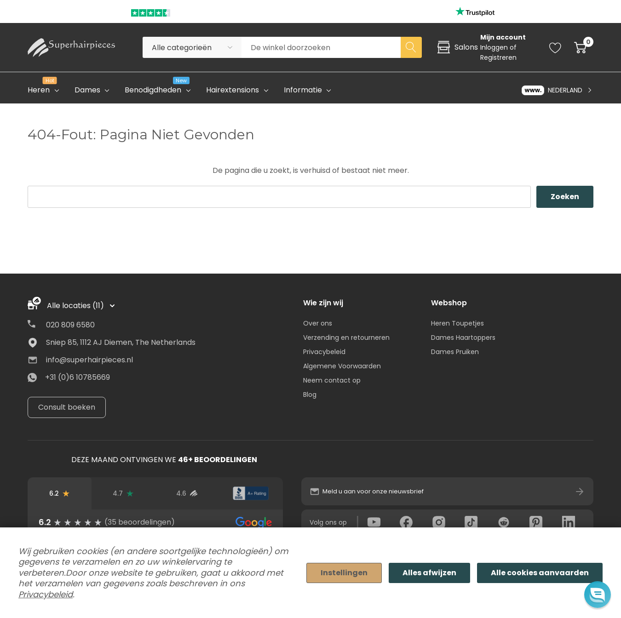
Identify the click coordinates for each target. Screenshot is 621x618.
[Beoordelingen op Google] (60, 493)
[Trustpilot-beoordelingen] (123, 493)
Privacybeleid (324, 351)
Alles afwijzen (429, 572)
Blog (309, 394)
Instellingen (344, 572)
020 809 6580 (70, 325)
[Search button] (411, 47)
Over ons (317, 323)
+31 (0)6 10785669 (77, 377)
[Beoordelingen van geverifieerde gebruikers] (187, 493)
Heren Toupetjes (457, 323)
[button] (597, 594)
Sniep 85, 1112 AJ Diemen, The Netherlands (121, 342)
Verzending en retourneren (346, 337)
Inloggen (495, 47)
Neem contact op (332, 380)
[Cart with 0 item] (580, 47)
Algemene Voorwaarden (342, 366)
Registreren (498, 57)
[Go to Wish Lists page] (555, 47)
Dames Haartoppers (463, 337)
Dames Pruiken (455, 351)
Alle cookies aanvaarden (540, 572)
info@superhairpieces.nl (89, 360)
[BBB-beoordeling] (251, 493)
